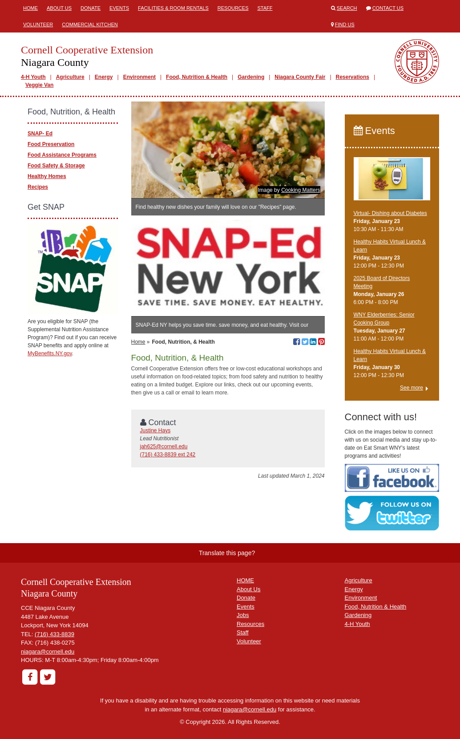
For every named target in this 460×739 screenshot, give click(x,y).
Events (119, 8)
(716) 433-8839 (54, 634)
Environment (139, 77)
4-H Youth (33, 77)
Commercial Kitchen (90, 24)
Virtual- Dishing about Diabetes (390, 213)
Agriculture (70, 77)
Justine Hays (155, 430)
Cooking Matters (300, 190)
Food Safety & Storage (56, 165)
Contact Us (388, 8)
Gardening (251, 77)
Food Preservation (51, 144)
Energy (104, 77)
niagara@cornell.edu (47, 651)
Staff (264, 8)
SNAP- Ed (40, 133)
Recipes (38, 187)
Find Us (345, 24)
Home (30, 8)
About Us (59, 8)
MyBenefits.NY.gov (50, 353)
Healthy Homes (47, 176)
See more (411, 388)
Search (347, 8)
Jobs (243, 615)
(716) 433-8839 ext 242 (168, 454)
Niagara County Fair (299, 77)
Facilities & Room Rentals (173, 8)
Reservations (352, 77)
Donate (91, 8)
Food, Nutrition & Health (196, 77)
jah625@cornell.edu (164, 446)
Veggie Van (39, 85)
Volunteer (38, 24)
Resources (233, 8)
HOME (245, 580)
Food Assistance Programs (62, 155)
